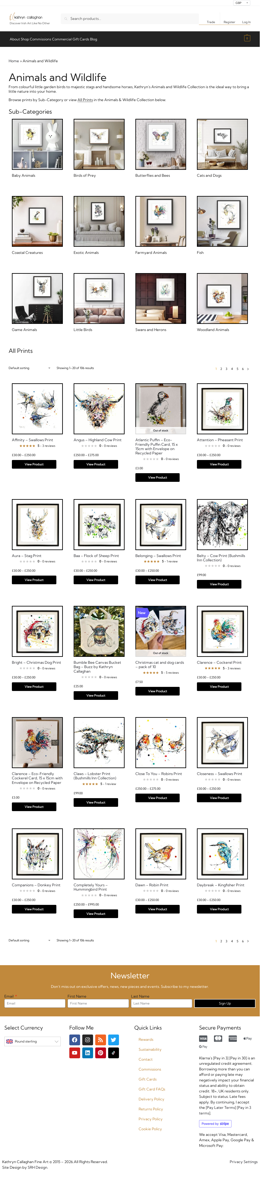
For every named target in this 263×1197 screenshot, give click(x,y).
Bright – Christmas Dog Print (36, 660)
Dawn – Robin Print (151, 882)
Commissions (150, 1067)
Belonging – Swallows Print (158, 553)
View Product (34, 462)
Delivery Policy (151, 1096)
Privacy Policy (151, 1116)
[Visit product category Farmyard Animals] (160, 223)
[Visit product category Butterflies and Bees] (160, 146)
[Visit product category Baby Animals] (37, 146)
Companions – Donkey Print (36, 882)
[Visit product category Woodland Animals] (222, 300)
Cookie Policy (150, 1126)
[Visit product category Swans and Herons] (160, 300)
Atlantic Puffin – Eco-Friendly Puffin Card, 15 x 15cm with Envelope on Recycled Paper (156, 444)
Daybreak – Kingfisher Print (220, 882)
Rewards (146, 1037)
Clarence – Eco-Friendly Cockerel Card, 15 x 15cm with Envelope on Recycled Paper (37, 775)
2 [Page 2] (221, 366)
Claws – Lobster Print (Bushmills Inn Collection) (95, 773)
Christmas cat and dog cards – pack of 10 (159, 662)
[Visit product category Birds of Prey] (99, 146)
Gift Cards (148, 1076)
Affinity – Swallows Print (32, 437)
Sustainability (150, 1047)
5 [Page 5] (237, 366)
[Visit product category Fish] (222, 223)
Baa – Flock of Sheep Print (96, 553)
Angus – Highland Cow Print (98, 437)
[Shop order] (30, 365)
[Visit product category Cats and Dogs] (222, 146)
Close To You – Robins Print (158, 771)
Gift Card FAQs (152, 1086)
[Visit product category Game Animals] (37, 300)
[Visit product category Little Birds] (99, 300)
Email (9, 994)
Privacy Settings (244, 1159)
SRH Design (37, 1164)
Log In (246, 22)
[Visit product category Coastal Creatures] (37, 223)
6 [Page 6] (243, 366)
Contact (146, 1057)
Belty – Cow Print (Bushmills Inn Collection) (221, 555)
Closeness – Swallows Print (219, 771)
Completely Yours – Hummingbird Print (91, 884)
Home (14, 58)
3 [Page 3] (226, 366)
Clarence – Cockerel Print (219, 660)
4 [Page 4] (232, 366)
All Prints (85, 97)
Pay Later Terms (221, 1105)
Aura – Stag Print (26, 553)
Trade (211, 22)
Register (229, 22)
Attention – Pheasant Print (220, 437)
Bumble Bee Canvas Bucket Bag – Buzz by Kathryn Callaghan (97, 664)
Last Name (140, 994)
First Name (77, 994)
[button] (246, 38)
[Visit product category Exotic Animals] (99, 223)
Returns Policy (151, 1106)
